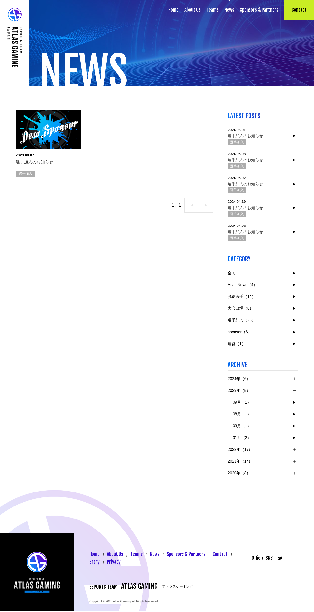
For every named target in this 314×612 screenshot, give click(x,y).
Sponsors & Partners (259, 10)
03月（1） (242, 426)
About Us (192, 10)
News (229, 10)
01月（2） (242, 438)
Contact (299, 10)
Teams (213, 10)
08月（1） (242, 414)
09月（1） (242, 403)
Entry (94, 562)
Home (173, 10)
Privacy (114, 562)
